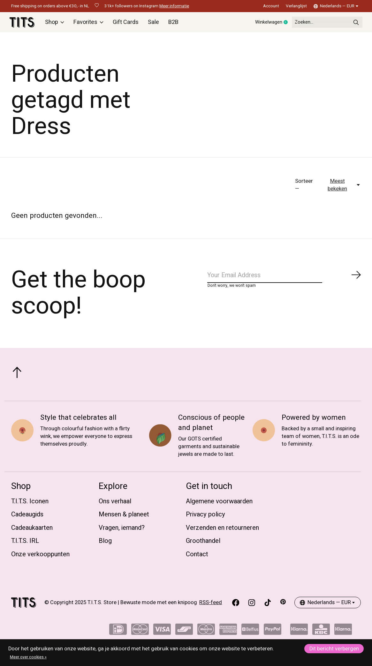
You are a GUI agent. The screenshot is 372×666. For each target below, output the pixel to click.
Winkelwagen (260, 24)
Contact (197, 557)
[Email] (284, 280)
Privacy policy (205, 517)
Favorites (90, 23)
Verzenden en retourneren (222, 530)
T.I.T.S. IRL (25, 544)
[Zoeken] (321, 23)
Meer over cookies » (28, 657)
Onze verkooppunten (40, 557)
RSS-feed (210, 606)
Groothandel (203, 544)
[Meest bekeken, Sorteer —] (341, 188)
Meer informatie (174, 6)
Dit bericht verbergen (334, 649)
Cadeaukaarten (32, 530)
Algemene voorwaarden (219, 504)
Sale (153, 23)
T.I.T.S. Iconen (30, 504)
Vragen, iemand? (122, 530)
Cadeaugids (27, 517)
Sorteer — (304, 188)
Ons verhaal (115, 504)
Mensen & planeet (124, 517)
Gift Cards (126, 23)
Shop (57, 23)
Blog (105, 544)
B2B (173, 23)
